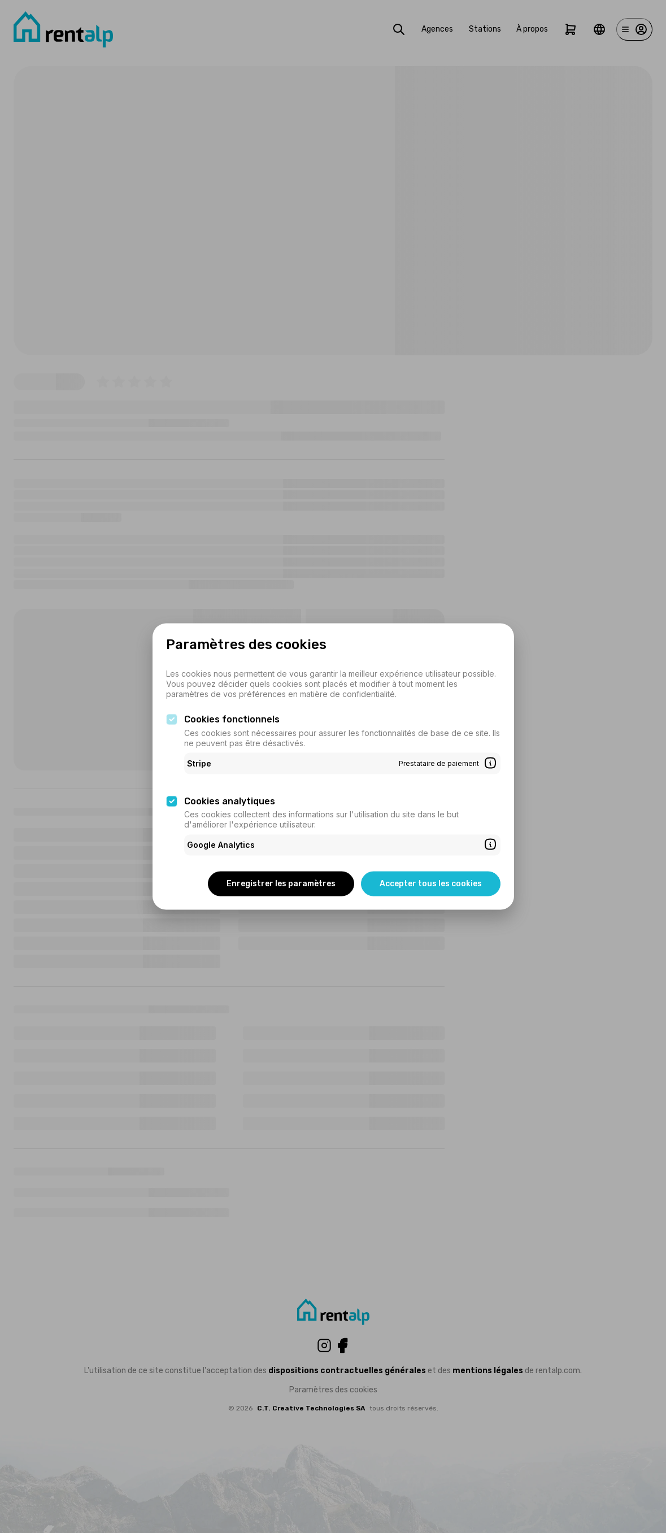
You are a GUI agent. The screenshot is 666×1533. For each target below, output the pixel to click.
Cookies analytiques (229, 800)
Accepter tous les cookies (431, 883)
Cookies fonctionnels (232, 719)
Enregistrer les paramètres (281, 883)
